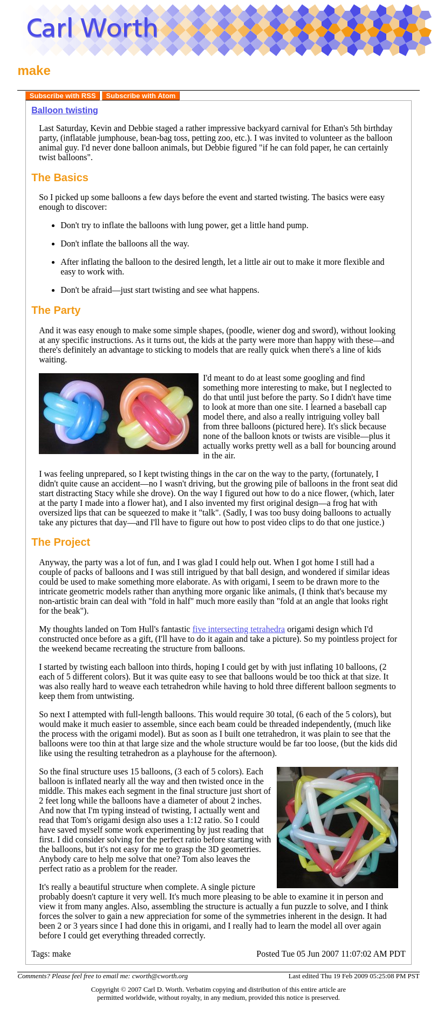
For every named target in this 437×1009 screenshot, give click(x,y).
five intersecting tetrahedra (239, 629)
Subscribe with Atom (141, 96)
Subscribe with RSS (63, 96)
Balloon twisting (64, 110)
